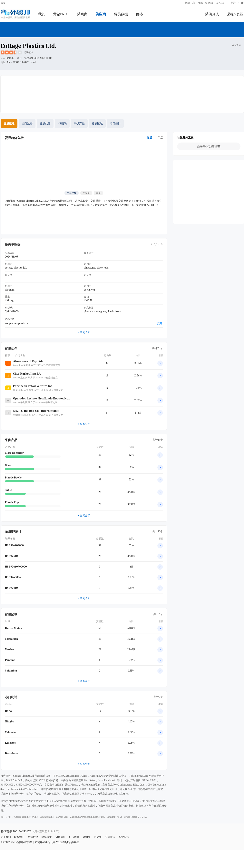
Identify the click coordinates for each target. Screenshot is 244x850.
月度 (149, 137)
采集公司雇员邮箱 (208, 146)
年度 (160, 137)
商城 (200, 2)
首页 (3, 2)
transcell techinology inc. (25, 816)
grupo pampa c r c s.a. (135, 816)
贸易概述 (9, 123)
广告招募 (74, 836)
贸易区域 (97, 123)
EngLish (220, 2)
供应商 (100, 14)
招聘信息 (60, 836)
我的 (41, 14)
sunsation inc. (47, 816)
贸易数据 (121, 14)
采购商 (82, 14)
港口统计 (115, 123)
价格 (139, 14)
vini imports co (114, 816)
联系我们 (19, 836)
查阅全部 (84, 332)
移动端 (209, 2)
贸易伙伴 (45, 123)
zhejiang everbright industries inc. (87, 816)
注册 (241, 2)
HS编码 (62, 123)
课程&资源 (235, 14)
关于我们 (6, 836)
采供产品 (79, 123)
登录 (233, 2)
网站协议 (33, 836)
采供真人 (212, 14)
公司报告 (110, 836)
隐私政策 (47, 836)
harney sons (62, 816)
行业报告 (124, 836)
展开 (159, 323)
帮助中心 (190, 2)
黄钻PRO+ (61, 14)
